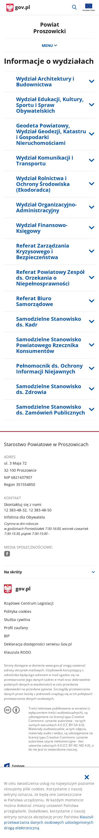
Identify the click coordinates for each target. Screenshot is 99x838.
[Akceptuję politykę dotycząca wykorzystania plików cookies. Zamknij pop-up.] (86, 777)
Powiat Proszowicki (49, 28)
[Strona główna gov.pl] (18, 8)
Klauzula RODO (17, 652)
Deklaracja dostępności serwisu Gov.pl (38, 644)
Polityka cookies (17, 611)
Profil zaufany (16, 627)
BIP (7, 635)
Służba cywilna (17, 619)
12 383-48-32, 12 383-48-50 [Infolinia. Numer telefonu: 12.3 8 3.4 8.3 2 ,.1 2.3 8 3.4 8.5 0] (27, 509)
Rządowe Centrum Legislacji (29, 603)
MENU (50, 45)
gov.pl (17, 589)
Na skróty (13, 571)
